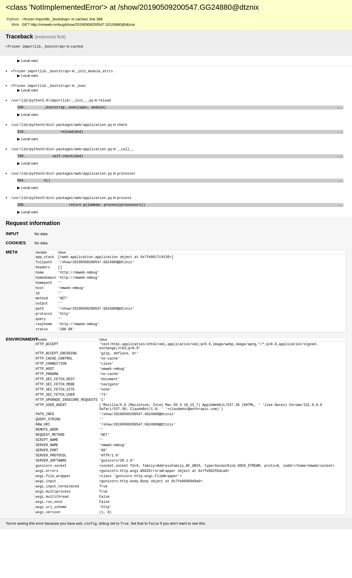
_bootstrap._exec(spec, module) (185, 109)
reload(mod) (185, 134)
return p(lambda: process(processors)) (185, 211)
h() (185, 185)
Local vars (27, 61)
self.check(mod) (185, 160)
